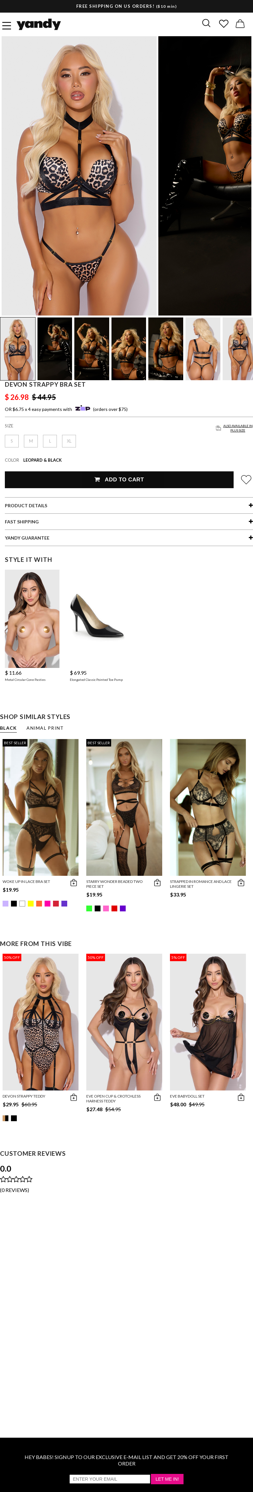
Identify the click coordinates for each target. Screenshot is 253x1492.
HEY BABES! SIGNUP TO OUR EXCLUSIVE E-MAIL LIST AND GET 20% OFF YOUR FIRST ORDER (126, 1460)
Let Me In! (167, 1479)
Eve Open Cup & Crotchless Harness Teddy (113, 1098)
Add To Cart (119, 480)
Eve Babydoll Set (187, 1096)
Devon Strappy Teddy (24, 1096)
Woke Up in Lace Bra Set (26, 881)
